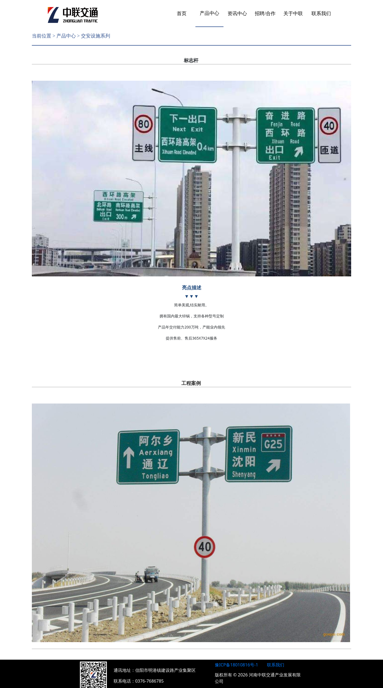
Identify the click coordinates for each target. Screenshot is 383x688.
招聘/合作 (265, 13)
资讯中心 (237, 13)
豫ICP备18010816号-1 (236, 660)
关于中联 (293, 13)
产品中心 (209, 13)
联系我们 (321, 13)
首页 (182, 13)
